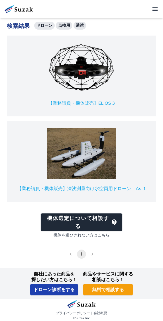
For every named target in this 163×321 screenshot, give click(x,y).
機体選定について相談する (82, 222)
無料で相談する (108, 290)
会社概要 (100, 313)
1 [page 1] (81, 254)
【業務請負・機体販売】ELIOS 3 (81, 103)
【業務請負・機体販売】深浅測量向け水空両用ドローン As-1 (81, 189)
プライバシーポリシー (73, 313)
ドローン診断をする (54, 290)
